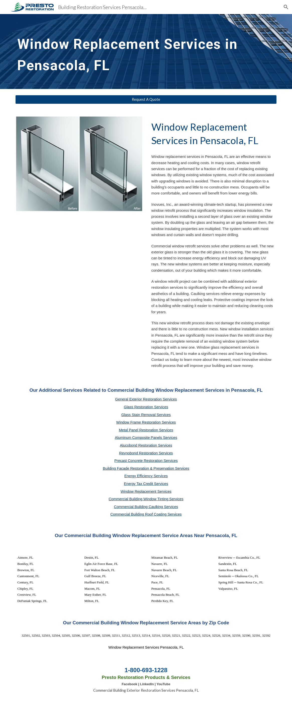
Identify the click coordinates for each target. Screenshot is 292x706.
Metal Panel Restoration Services (146, 430)
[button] (286, 7)
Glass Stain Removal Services (146, 415)
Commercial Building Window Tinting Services (146, 499)
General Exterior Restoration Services (146, 399)
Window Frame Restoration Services (146, 422)
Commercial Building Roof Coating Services (145, 514)
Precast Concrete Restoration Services (146, 461)
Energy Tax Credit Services (146, 484)
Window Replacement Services (146, 491)
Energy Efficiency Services (146, 476)
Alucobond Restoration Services (146, 445)
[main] (134, 51)
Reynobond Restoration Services (146, 453)
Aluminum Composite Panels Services (146, 438)
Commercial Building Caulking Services (146, 507)
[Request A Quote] (146, 99)
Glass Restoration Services (146, 407)
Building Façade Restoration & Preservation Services (146, 468)
